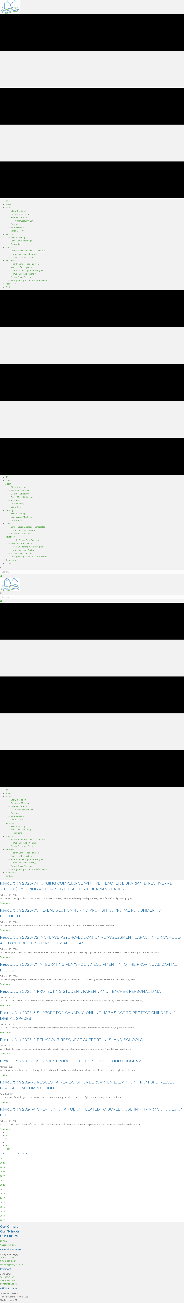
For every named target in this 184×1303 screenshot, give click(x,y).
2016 (2, 1202)
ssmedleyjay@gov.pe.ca (11, 1264)
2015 (2, 1206)
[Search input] (92, 572)
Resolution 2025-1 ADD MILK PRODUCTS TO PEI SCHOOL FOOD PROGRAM (71, 1060)
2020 (2, 1184)
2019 (2, 1189)
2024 (2, 1167)
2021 (2, 1180)
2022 (2, 1176)
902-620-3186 (7, 1257)
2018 (2, 1193)
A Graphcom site (8, 1244)
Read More (5, 903)
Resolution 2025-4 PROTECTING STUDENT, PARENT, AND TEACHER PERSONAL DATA (80, 991)
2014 (2, 1211)
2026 (2, 1158)
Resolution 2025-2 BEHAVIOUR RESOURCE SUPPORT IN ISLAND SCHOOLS (71, 1039)
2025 (2, 1162)
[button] (1, 576)
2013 (2, 1215)
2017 (2, 1198)
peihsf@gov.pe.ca (8, 1283)
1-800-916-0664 (8, 1261)
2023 (2, 1171)
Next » (9, 1148)
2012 (2, 1220)
